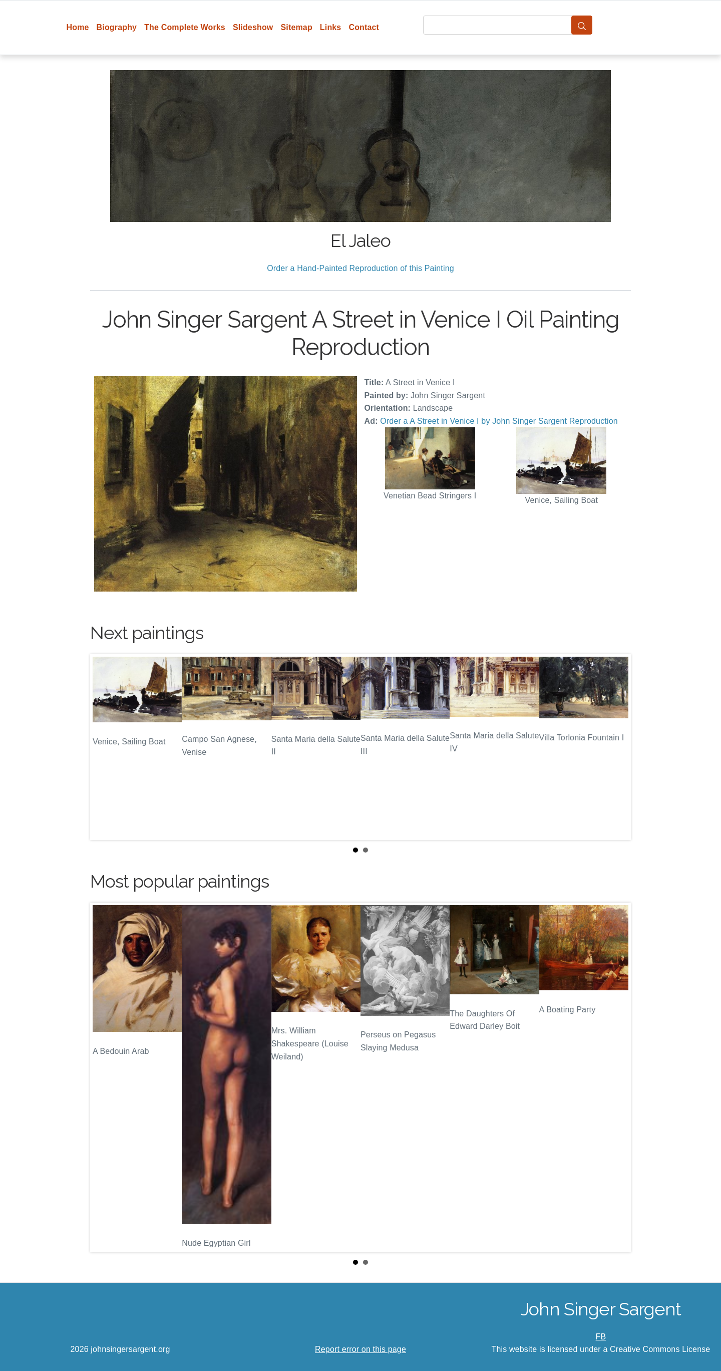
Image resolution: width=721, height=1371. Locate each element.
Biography (117, 27)
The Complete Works (184, 27)
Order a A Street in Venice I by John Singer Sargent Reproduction (499, 421)
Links (330, 27)
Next (615, 747)
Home (78, 27)
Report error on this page (360, 1349)
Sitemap (296, 27)
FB (601, 1336)
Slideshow (253, 27)
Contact (363, 27)
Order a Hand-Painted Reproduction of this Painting (360, 268)
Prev (106, 747)
